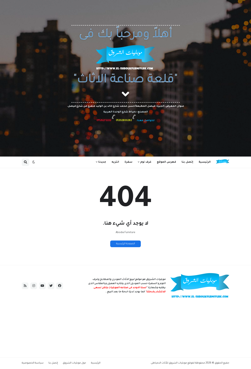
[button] (33, 162)
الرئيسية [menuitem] (205, 162)
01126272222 (103, 120)
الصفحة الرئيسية (125, 243)
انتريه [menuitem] (115, 162)
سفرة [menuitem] (128, 162)
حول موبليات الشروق (74, 363)
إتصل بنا (53, 363)
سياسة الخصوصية (33, 363)
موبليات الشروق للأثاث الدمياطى (169, 363)
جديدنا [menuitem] (102, 162)
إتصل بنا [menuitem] (187, 162)
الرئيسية (95, 363)
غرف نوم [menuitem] (145, 162)
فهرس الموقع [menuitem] (166, 162)
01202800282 (123, 120)
